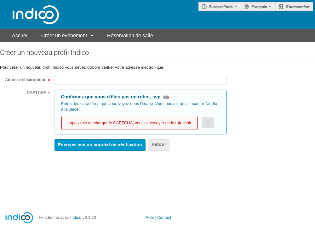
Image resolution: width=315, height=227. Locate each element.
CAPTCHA (36, 93)
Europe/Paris (221, 6)
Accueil (20, 35)
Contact (164, 217)
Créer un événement (64, 35)
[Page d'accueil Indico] (29, 14)
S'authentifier (298, 6)
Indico (75, 217)
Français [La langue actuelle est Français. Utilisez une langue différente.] (259, 6)
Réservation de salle (130, 35)
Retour (159, 144)
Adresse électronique (25, 80)
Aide (150, 217)
